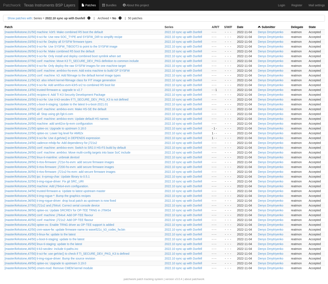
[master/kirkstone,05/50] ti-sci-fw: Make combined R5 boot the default (50, 51)
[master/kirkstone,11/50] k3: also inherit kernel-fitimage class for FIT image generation (60, 80)
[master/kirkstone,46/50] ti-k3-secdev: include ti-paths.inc (41, 248)
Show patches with (20, 18)
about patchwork (194, 279)
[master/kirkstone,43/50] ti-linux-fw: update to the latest (40, 234)
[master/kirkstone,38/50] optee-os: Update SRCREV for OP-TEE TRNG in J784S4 (58, 210)
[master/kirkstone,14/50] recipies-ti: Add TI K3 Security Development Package (55, 94)
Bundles (109, 5)
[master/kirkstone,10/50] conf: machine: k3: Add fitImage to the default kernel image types (63, 75)
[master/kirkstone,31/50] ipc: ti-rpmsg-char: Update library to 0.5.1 (47, 176)
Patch (9, 27)
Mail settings (317, 5)
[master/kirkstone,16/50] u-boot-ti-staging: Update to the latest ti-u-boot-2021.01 (56, 104)
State (312, 27)
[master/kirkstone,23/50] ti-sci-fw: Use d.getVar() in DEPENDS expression (52, 138)
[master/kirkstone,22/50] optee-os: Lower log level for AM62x (44, 133)
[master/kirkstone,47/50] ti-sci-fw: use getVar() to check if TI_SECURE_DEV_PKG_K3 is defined (67, 253)
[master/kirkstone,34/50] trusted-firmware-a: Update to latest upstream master (55, 191)
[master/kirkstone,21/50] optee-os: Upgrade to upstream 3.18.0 (45, 128)
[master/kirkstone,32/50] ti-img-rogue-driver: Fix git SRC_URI (44, 181)
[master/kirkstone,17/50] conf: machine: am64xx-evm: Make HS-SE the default (55, 109)
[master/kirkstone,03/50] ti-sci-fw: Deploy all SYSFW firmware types (48, 41)
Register (296, 5)
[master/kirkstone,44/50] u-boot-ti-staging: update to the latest (44, 239)
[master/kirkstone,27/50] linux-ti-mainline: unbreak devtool (42, 157)
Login (281, 5)
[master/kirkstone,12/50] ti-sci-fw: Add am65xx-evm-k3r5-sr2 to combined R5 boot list (60, 85)
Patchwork (12, 5)
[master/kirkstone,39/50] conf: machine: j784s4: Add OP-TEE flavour (49, 215)
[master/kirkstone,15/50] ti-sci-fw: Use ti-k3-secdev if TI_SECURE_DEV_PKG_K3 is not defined (66, 99)
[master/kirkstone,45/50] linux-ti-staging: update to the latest (43, 244)
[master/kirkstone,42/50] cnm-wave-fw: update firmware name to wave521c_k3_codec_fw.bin (65, 229)
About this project (136, 5)
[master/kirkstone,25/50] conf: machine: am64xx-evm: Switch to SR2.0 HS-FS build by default (65, 147)
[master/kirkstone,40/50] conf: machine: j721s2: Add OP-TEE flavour (49, 220)
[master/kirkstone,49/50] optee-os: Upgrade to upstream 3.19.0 (45, 263)
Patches (89, 5)
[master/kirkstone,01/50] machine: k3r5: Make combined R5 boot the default (54, 32)
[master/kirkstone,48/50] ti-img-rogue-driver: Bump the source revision (50, 258)
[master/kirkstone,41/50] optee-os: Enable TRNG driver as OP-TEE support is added (59, 224)
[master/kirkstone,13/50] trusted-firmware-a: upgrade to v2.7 (43, 90)
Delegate (297, 27)
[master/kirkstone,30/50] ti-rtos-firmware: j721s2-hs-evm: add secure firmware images (60, 171)
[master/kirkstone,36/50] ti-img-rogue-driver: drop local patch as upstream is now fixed (60, 200)
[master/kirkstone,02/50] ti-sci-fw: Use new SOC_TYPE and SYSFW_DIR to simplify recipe (63, 37)
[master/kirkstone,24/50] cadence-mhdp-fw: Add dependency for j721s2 (51, 143)
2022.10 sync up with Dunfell (183, 32)
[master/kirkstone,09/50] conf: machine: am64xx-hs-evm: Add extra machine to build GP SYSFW (67, 70)
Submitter (268, 27)
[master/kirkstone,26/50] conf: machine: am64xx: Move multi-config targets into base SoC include (68, 152)
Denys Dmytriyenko (270, 32)
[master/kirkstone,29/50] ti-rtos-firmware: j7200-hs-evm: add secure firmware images (59, 167)
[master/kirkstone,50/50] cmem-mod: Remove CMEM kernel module (49, 268)
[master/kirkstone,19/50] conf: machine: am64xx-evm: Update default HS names (56, 118)
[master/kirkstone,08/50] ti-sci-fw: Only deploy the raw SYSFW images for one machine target (65, 65)
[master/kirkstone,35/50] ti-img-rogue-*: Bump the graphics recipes (48, 196)
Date (240, 27)
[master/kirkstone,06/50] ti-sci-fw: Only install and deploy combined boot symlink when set (63, 56)
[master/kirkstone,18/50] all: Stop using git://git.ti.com (39, 114)
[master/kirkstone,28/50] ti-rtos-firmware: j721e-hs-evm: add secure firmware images (59, 162)
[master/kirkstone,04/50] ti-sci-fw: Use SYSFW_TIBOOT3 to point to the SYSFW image (61, 46)
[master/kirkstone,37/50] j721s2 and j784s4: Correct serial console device (52, 205)
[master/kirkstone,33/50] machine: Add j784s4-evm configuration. (47, 186)
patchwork (130, 279)
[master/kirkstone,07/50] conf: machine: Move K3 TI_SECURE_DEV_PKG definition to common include (72, 61)
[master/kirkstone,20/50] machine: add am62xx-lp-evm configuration (49, 123)
